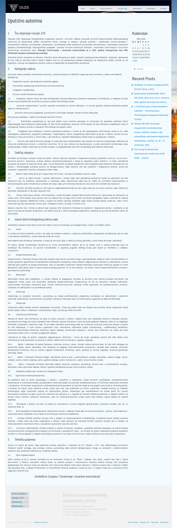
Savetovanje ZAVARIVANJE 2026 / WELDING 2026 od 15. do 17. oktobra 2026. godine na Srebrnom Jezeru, (151, 97)
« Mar (134, 60)
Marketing (151, 8)
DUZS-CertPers (106, 8)
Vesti (83, 8)
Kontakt (163, 8)
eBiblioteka (137, 8)
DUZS (92, 8)
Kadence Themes (41, 522)
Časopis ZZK (122, 8)
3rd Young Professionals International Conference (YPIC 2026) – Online (149, 153)
